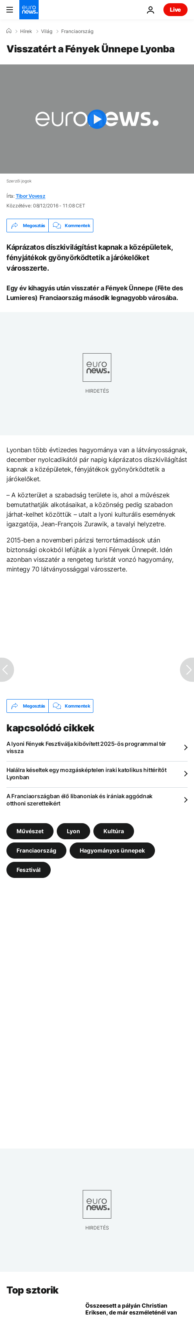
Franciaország (77, 31)
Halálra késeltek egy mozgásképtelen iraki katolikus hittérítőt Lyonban (86, 773)
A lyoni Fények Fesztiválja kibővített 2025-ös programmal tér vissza (86, 747)
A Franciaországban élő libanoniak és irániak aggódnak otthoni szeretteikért (79, 800)
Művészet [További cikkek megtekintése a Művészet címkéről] (30, 831)
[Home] (8, 31)
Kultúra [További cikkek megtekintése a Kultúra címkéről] (113, 831)
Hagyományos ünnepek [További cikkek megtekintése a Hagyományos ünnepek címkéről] (112, 850)
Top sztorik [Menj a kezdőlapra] (32, 1290)
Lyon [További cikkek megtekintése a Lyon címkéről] (73, 831)
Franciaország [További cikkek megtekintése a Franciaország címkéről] (36, 850)
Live (175, 9)
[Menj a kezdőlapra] (29, 9)
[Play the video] (97, 119)
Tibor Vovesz (30, 196)
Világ (46, 31)
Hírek (26, 31)
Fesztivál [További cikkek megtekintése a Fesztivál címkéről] (29, 869)
